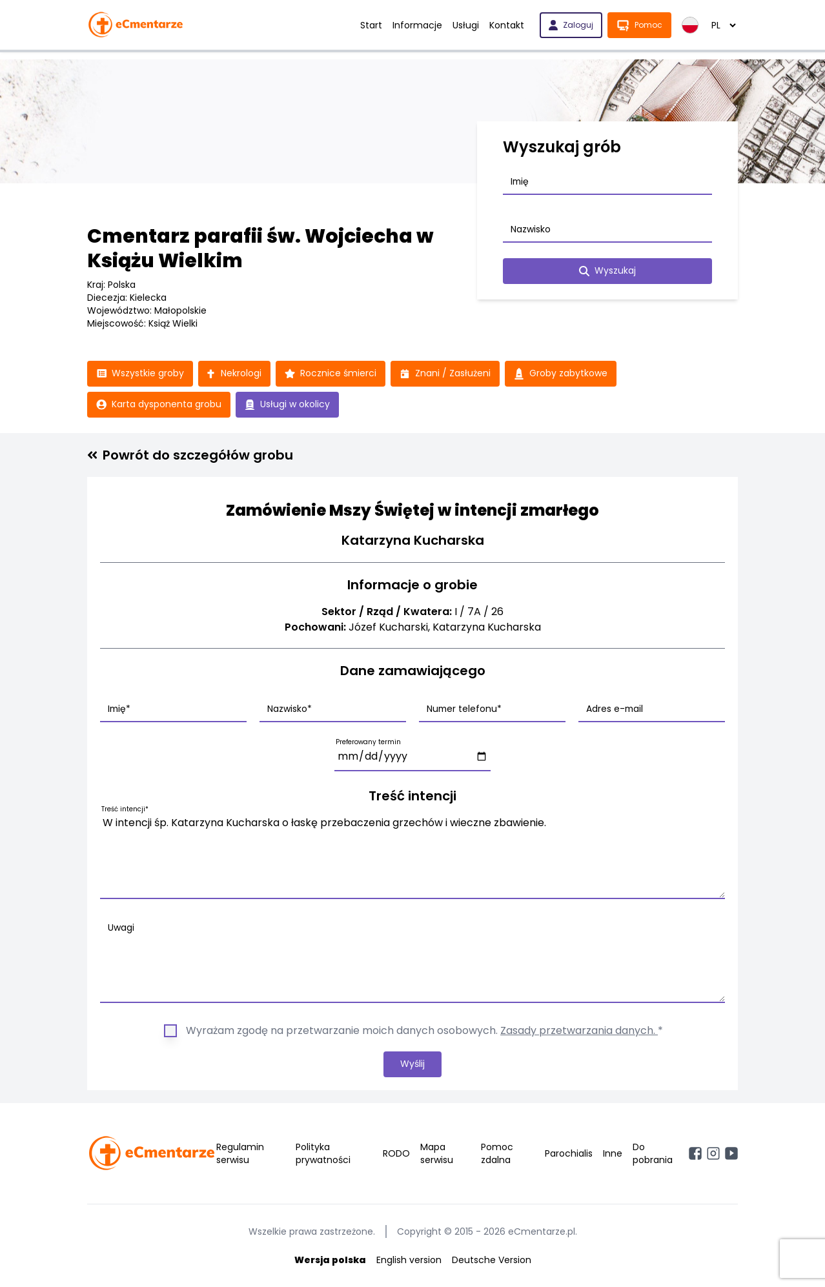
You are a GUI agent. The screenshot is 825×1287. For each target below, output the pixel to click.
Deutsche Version (491, 1259)
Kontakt (506, 25)
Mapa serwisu (436, 1153)
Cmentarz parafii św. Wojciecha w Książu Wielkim (260, 248)
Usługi (466, 25)
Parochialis (569, 1153)
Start (371, 25)
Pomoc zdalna (497, 1153)
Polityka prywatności (323, 1153)
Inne (612, 1153)
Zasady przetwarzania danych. (579, 1030)
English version (409, 1259)
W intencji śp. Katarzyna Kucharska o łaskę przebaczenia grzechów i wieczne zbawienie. (412, 854)
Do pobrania (653, 1153)
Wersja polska (330, 1259)
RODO (396, 1153)
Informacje (417, 25)
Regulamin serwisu (240, 1153)
